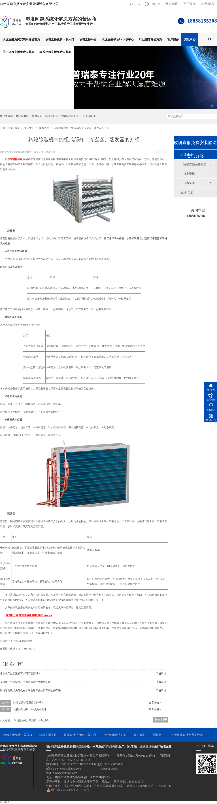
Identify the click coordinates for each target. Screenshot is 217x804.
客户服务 (173, 39)
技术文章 (44, 128)
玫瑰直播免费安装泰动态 (196, 164)
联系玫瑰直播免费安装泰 (55, 52)
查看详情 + (155, 702)
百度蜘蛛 (189, 4)
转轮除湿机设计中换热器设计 (29, 709)
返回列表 (161, 152)
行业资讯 (189, 173)
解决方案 (186, 193)
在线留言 (207, 4)
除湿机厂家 (51, 116)
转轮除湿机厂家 (70, 116)
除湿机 (32, 720)
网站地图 (171, 4)
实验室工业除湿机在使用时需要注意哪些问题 (25, 682)
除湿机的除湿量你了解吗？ (28, 702)
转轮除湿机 (22, 116)
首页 (17, 128)
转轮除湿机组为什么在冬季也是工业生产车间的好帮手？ (31, 690)
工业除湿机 (88, 116)
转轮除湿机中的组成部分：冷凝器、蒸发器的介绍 (81, 128)
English (155, 4)
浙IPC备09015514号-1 (141, 755)
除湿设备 (37, 116)
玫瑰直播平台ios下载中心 (118, 39)
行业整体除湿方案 (150, 39)
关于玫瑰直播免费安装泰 (18, 52)
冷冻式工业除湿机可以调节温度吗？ (20, 673)
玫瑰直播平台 (88, 39)
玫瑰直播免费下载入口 (59, 39)
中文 (138, 4)
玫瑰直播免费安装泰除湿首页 (21, 39)
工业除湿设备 (145, 746)
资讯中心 (189, 39)
